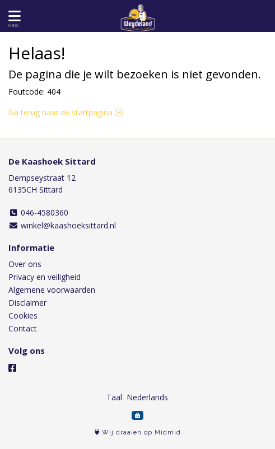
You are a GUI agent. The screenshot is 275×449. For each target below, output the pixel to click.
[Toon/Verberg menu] (12, 15)
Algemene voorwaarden (51, 289)
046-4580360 (38, 212)
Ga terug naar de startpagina (65, 112)
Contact (22, 328)
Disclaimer (27, 302)
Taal (114, 397)
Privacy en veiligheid (44, 277)
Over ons (24, 264)
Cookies (23, 315)
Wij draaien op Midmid (138, 432)
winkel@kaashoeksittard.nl (62, 225)
